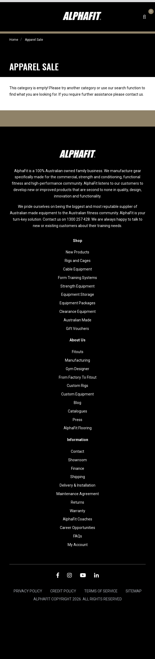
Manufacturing (77, 360)
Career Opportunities (77, 527)
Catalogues (77, 411)
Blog (77, 403)
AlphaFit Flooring (78, 428)
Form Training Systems (77, 278)
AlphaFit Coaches (77, 519)
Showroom (77, 460)
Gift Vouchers (77, 328)
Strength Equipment (77, 286)
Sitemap (134, 591)
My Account (78, 545)
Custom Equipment (77, 394)
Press (77, 420)
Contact (77, 451)
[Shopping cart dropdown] (150, 17)
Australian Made (77, 320)
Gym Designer (77, 369)
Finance (77, 468)
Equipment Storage (77, 294)
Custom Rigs (77, 385)
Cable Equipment (77, 269)
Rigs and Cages (78, 260)
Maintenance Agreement (77, 494)
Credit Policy (63, 591)
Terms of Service (101, 591)
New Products (77, 252)
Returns (77, 502)
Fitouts (77, 352)
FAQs (77, 536)
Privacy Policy (28, 591)
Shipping (77, 477)
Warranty (77, 511)
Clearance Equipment (77, 311)
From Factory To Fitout (77, 377)
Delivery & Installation (77, 485)
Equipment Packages (77, 303)
